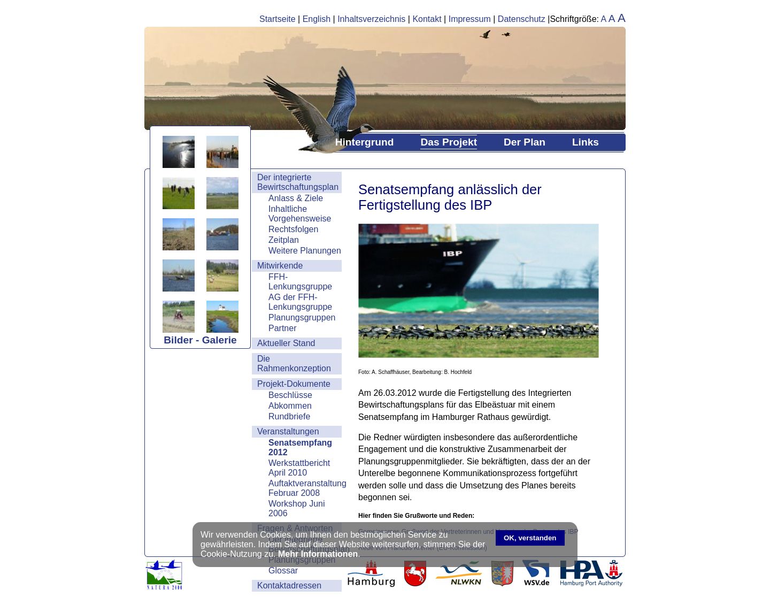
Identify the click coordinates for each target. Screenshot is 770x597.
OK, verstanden (530, 538)
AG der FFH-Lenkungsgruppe (300, 302)
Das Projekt (448, 142)
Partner (282, 328)
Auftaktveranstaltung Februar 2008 (304, 488)
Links (585, 142)
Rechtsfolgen (293, 229)
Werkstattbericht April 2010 (299, 467)
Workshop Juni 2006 (296, 508)
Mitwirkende (280, 265)
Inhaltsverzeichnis (371, 19)
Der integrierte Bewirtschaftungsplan (297, 182)
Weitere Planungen (304, 250)
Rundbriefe (289, 416)
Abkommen (290, 405)
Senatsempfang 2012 (300, 447)
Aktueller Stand (286, 343)
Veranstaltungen (288, 431)
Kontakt (426, 19)
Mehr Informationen (318, 553)
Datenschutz (521, 19)
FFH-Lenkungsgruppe (300, 281)
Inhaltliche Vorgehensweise (299, 213)
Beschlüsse (290, 395)
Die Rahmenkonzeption (294, 363)
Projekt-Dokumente (293, 383)
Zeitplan (283, 239)
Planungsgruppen (301, 317)
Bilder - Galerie (200, 340)
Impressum (470, 19)
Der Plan (524, 142)
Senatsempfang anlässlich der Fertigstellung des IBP (450, 197)
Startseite (277, 19)
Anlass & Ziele (295, 198)
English (316, 19)
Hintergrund (364, 142)
